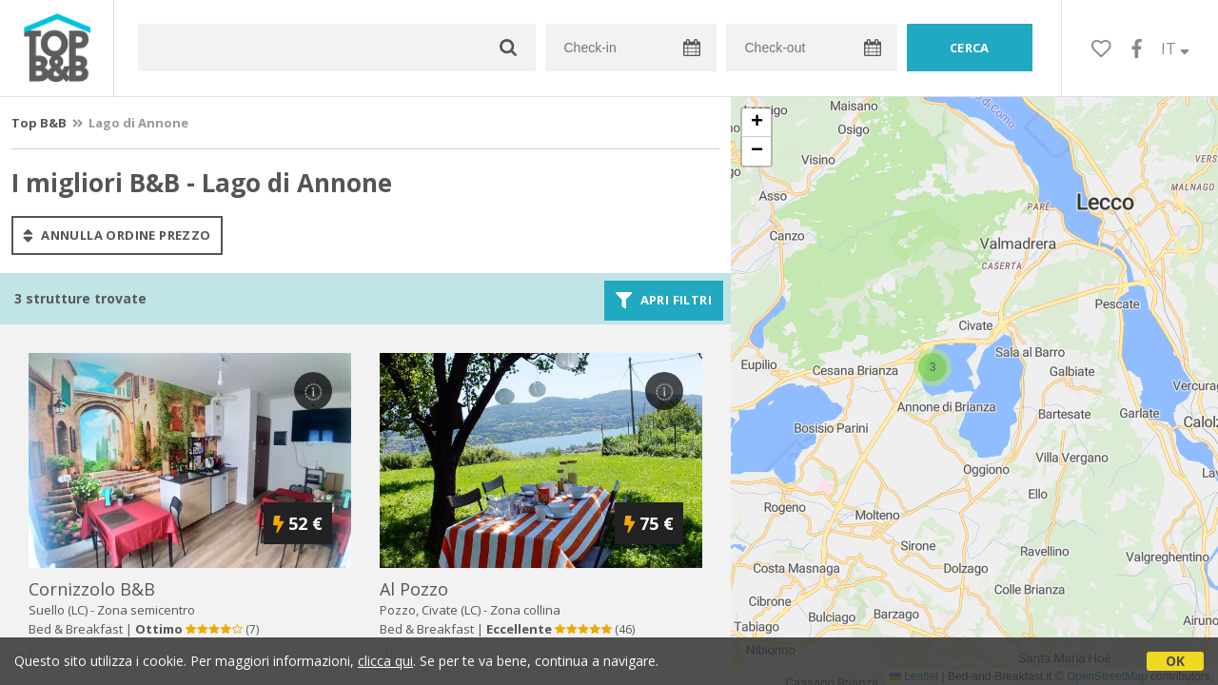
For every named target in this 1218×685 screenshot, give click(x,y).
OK (1175, 661)
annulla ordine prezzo (117, 235)
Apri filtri (664, 300)
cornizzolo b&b (92, 588)
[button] (933, 367)
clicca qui (385, 661)
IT (1175, 48)
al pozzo (414, 588)
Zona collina (525, 609)
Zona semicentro (146, 609)
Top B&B (39, 122)
